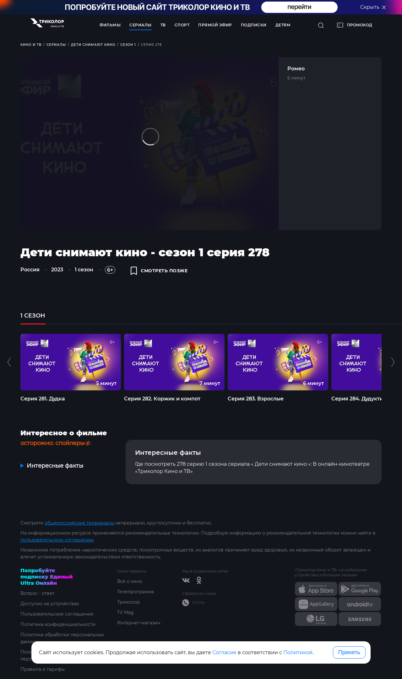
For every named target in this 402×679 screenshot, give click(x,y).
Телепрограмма (135, 592)
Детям (283, 25)
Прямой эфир (215, 25)
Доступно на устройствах (49, 603)
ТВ (163, 25)
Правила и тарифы (42, 669)
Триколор (128, 602)
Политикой (297, 652)
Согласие (224, 652)
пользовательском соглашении (57, 540)
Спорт (182, 25)
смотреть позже (159, 271)
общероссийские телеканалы (79, 523)
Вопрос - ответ (37, 593)
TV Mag (125, 612)
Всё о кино (129, 581)
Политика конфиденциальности (57, 624)
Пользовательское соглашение (57, 614)
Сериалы (140, 25)
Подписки (254, 25)
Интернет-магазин (138, 623)
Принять (349, 652)
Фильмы (110, 25)
